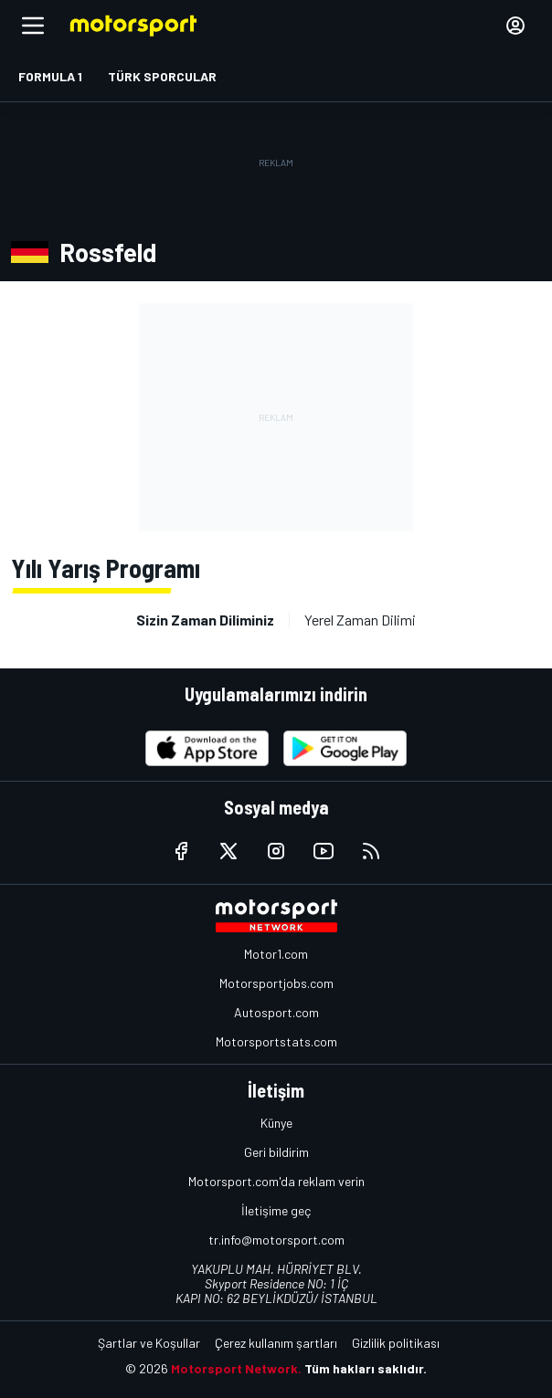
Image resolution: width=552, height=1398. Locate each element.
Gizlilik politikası (396, 1343)
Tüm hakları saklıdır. (365, 1368)
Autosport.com (276, 1012)
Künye (276, 1122)
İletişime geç (276, 1210)
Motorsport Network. (236, 1368)
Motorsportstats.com (276, 1041)
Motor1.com (276, 954)
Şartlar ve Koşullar (149, 1343)
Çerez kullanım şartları (276, 1343)
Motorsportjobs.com (276, 983)
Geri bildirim (276, 1152)
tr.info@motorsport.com (276, 1239)
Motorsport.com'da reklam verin (276, 1181)
